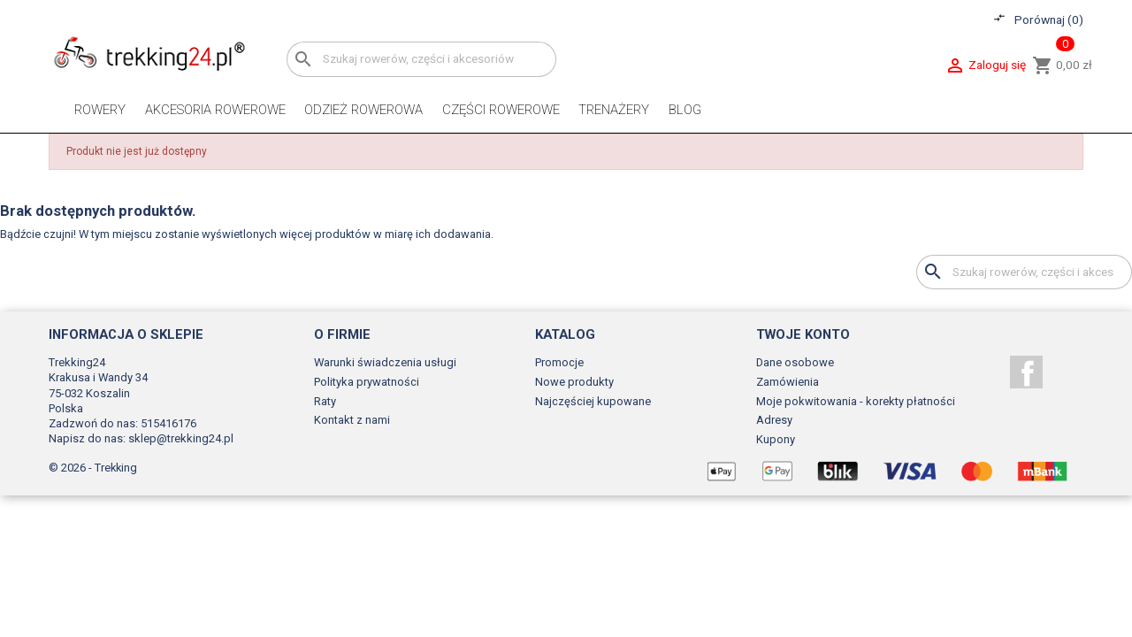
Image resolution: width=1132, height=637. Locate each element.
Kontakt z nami (352, 419)
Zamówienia (787, 381)
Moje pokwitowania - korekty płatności (855, 401)
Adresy (774, 419)
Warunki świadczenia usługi (385, 362)
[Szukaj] (421, 59)
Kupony (775, 439)
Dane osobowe (795, 362)
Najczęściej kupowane (593, 401)
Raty (325, 401)
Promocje (559, 362)
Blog (685, 110)
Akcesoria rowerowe (215, 110)
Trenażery (613, 110)
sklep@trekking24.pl (180, 438)
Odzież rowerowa (363, 110)
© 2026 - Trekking (93, 467)
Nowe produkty (574, 381)
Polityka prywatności (366, 381)
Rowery (100, 110)
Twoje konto (803, 334)
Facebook (1026, 372)
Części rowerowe (501, 110)
